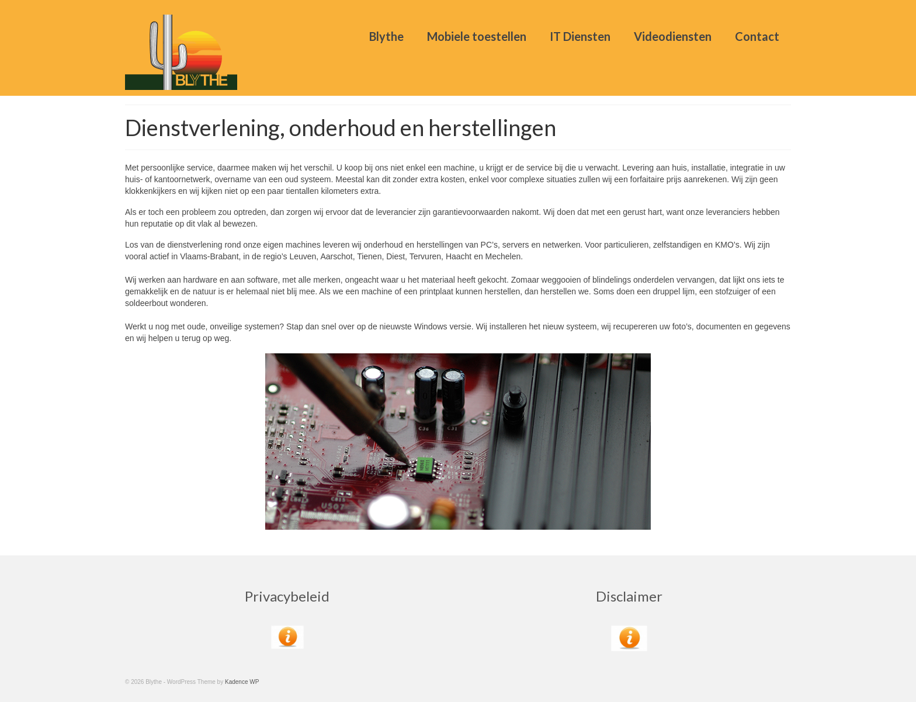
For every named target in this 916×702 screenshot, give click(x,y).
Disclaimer (629, 596)
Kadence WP (242, 682)
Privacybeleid (287, 596)
